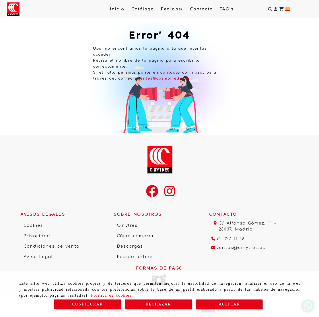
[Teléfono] (228, 239)
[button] (275, 9)
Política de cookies (111, 295)
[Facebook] (152, 194)
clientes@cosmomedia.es (162, 78)
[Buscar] (270, 9)
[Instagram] (169, 194)
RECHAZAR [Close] (158, 304)
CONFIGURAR (87, 304)
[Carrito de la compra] (281, 9)
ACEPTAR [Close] (229, 304)
